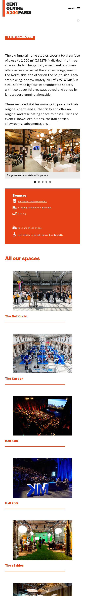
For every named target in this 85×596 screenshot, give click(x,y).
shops (31, 227)
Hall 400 (11, 441)
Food (20, 227)
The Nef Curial (16, 316)
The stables (14, 565)
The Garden (14, 378)
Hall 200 (11, 503)
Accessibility (24, 234)
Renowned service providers (32, 201)
